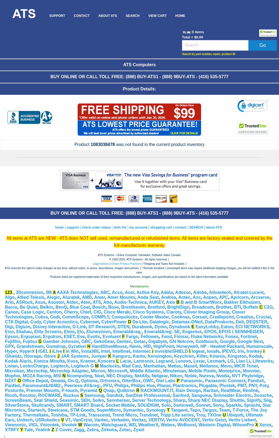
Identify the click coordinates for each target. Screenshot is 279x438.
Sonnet (203, 405)
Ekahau (24, 331)
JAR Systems (75, 356)
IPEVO (228, 351)
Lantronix (143, 361)
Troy (200, 415)
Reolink (251, 390)
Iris (241, 351)
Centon (54, 312)
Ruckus (71, 395)
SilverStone (17, 405)
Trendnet (149, 415)
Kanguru (122, 356)
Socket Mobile (120, 405)
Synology (156, 410)
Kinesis (217, 356)
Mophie (12, 375)
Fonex (231, 336)
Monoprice (230, 371)
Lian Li (243, 361)
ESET (69, 336)
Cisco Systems (148, 312)
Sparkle (233, 405)
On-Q (73, 380)
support (72, 227)
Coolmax (180, 317)
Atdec (72, 302)
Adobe (200, 292)
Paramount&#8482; (42, 385)
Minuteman (174, 371)
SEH (85, 400)
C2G (268, 307)
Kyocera (106, 361)
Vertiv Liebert (242, 420)
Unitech (25, 420)
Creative (244, 317)
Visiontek (49, 424)
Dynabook (179, 326)
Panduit (256, 380)
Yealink (42, 429)
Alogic (53, 297)
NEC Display (119, 375)
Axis (170, 302)
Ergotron (52, 336)
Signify (254, 400)
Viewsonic (15, 424)
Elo (80, 331)
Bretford (156, 307)
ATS (97, 302)
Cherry (71, 312)
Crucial (263, 317)
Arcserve (260, 297)
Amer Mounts (121, 297)
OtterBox (131, 380)
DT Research (102, 326)
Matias (174, 366)
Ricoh (11, 395)
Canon (12, 312)
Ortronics (110, 380)
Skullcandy (42, 405)
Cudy (35, 322)
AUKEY (156, 302)
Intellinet (121, 351)
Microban (14, 371)
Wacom (91, 424)
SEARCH (133, 16)
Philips (121, 385)
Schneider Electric (233, 395)
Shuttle (236, 400)
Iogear (198, 351)
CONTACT (82, 16)
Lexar (199, 361)
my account (138, 227)
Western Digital (214, 424)
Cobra (41, 317)
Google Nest (250, 341)
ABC (105, 292)
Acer (129, 292)
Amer (99, 297)
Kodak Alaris (18, 361)
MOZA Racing (37, 375)
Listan (11, 366)
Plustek (227, 385)
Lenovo (183, 361)
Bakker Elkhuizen (242, 302)
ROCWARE (49, 395)
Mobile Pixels (202, 371)
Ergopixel (31, 336)
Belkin (46, 307)
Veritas (139, 420)
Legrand (164, 361)
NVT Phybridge (247, 375)
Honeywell (187, 346)
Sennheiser (118, 400)
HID (147, 346)
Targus (209, 410)
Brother (223, 307)
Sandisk (115, 395)
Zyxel (138, 429)
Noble (190, 375)
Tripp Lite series (177, 415)
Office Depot (35, 380)
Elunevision (98, 331)
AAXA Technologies (77, 292)
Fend (166, 336)
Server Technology (151, 400)
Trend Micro (124, 415)
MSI (57, 375)
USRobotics (47, 420)
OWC (148, 380)
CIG (97, 312)
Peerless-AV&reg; (82, 385)
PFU (107, 385)
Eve (81, 336)
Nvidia (222, 375)
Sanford (180, 395)
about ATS (214, 227)
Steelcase (58, 410)
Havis (135, 346)
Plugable (208, 385)
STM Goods (82, 410)
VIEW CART (157, 16)
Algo (10, 297)
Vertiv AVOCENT (183, 420)
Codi (55, 317)
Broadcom (202, 307)
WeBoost (186, 424)
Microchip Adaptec (69, 371)
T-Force (240, 410)
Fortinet (249, 336)
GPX (9, 346)
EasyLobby (207, 326)
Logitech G (82, 366)
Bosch (99, 307)
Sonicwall (183, 405)
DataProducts (219, 322)
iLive (57, 351)
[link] (253, 106)
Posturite (14, 390)
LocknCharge (34, 366)
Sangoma (201, 395)
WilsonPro (243, 424)
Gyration (77, 346)
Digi (9, 326)
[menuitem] (23, 15)
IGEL (43, 351)
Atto (107, 302)
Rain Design (188, 390)
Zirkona (109, 429)
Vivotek (69, 424)
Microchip (37, 371)
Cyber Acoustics (60, 322)
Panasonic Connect (225, 380)
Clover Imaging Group (206, 312)
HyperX (27, 351)
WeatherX (148, 424)
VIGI (33, 424)
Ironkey (254, 351)
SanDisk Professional (148, 395)
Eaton (227, 326)
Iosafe (213, 351)
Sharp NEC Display (207, 400)
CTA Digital (16, 322)
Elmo (69, 331)
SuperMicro (109, 410)
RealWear (230, 390)
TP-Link (78, 415)
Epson (11, 336)
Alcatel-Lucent (248, 292)
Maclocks (110, 366)
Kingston (237, 356)
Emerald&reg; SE (162, 331)
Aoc (197, 297)
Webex (168, 424)
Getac (140, 341)
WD (132, 424)
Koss (72, 361)
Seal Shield (45, 400)
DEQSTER (256, 322)
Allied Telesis (30, 297)
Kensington (160, 356)
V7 (68, 420)
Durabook (142, 326)
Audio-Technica (130, 302)
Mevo (226, 366)
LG (230, 361)
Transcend (99, 415)
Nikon (176, 375)
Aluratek (71, 297)
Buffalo (250, 307)
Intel (105, 351)
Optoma (89, 380)
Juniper (99, 356)
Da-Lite (139, 322)
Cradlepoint (222, 317)
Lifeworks (263, 361)
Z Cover (63, 429)
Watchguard (113, 424)
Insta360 (90, 351)
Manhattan (154, 366)
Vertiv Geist (214, 420)
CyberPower (114, 322)
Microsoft (117, 371)
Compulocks (124, 317)
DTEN (123, 326)
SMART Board (88, 405)
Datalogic (159, 322)
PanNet (12, 385)
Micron (98, 371)
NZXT (10, 380)
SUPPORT (57, 16)
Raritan (210, 390)
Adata (167, 292)
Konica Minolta (49, 361)
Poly (263, 385)
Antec (184, 297)
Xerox (265, 424)
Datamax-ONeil (187, 322)
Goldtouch (206, 341)
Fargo (132, 336)
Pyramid (88, 390)
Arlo (9, 302)
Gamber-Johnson (61, 341)
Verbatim (120, 420)
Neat (99, 375)
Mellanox (208, 366)
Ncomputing (79, 375)
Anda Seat (148, 297)
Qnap (108, 390)
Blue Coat (79, 307)
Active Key (148, 292)
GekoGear (103, 341)
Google (227, 341)
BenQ (61, 307)
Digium (23, 326)
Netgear (159, 375)
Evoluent (111, 336)
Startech (36, 410)
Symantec (133, 410)
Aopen (210, 297)
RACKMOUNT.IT (157, 390)
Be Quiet (29, 307)
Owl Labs (165, 380)
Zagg (79, 429)
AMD (87, 297)
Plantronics (184, 385)
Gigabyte (157, 341)
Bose (113, 307)
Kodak (255, 356)
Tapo (195, 410)
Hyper (11, 351)
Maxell (190, 366)
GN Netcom (181, 341)
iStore (50, 356)
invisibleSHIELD (171, 351)
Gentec (124, 341)
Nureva (206, 375)
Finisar (181, 336)
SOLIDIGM (148, 405)
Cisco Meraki (117, 312)
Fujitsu (30, 341)
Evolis (93, 336)
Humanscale (259, 346)
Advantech (220, 292)
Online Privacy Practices (126, 263)
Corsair (199, 317)
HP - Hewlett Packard (222, 346)
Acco (117, 292)
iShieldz (13, 356)
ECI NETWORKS (252, 326)
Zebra (93, 429)
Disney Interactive (51, 326)
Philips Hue (143, 385)
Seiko (98, 400)
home (59, 227)
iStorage (32, 356)
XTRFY (12, 429)
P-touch (70, 390)
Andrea (168, 297)
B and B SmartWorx (201, 302)
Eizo (9, 331)
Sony (218, 405)
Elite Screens (48, 331)
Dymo (160, 326)
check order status (96, 227)
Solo (166, 405)
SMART (63, 405)
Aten (85, 302)
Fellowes (150, 336)
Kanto (139, 356)
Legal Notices (101, 263)
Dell (240, 322)
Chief (85, 312)
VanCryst (82, 420)
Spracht (252, 405)
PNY (252, 385)
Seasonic (68, 400)
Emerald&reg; (127, 331)
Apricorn (240, 297)
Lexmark (216, 361)
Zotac (125, 429)
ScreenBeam (18, 400)
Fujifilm (12, 341)
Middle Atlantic (145, 371)
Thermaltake (35, 415)
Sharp (179, 400)
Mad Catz (131, 366)
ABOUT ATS (107, 16)
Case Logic (32, 312)
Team (224, 410)
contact (181, 227)
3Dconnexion (29, 292)
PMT (241, 385)
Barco (11, 307)
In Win (72, 351)
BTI (237, 307)
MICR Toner (246, 366)
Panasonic (191, 380)
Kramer (87, 361)
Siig (267, 400)
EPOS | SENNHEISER (241, 331)
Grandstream (30, 346)
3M (48, 292)
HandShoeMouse (109, 346)
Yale (28, 429)
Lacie (125, 361)
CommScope (75, 317)
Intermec (142, 351)
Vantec (101, 420)
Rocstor (27, 395)
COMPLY (100, 317)
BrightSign (178, 307)
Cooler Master (154, 317)
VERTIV (155, 420)
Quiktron (126, 390)
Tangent (179, 410)
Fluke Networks (207, 336)
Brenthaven (133, 307)
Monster (251, 371)
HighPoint (163, 346)
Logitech (59, 366)
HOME (180, 16)
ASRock (24, 302)
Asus (40, 302)
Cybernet (89, 322)
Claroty (173, 312)
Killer (201, 356)
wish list (120, 227)
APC (223, 297)
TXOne (214, 415)
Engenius (192, 331)
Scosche (263, 395)
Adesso (183, 292)
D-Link (79, 326)
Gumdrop (56, 346)
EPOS (210, 331)
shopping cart (161, 227)
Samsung (94, 395)
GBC (86, 341)
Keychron (184, 356)
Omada (57, 380)
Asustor (56, 302)
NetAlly (142, 375)
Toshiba (59, 415)
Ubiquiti (235, 415)
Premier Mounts (42, 390)
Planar (163, 385)
